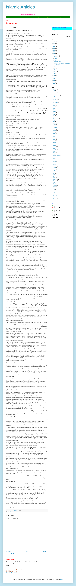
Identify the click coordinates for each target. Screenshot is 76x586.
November (56, 56)
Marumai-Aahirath (56, 155)
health (54, 136)
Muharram (55, 164)
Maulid (54, 157)
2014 (54, 77)
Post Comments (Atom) (15, 553)
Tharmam (55, 194)
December (56, 55)
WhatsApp (55, 195)
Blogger (61, 579)
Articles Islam (55, 101)
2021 (54, 46)
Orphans (54, 166)
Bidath (54, 105)
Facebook (55, 127)
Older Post (45, 551)
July (55, 68)
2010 (54, 82)
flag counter (54, 218)
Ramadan (55, 179)
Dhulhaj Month (56, 118)
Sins (54, 189)
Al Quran (54, 92)
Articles (54, 99)
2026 (54, 41)
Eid (53, 126)
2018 (54, 51)
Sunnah (54, 192)
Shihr (54, 186)
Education (55, 123)
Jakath (54, 142)
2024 (54, 45)
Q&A (54, 174)
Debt (54, 115)
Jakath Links (55, 143)
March (55, 71)
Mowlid (54, 163)
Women (54, 198)
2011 (54, 80)
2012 (54, 78)
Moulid (54, 161)
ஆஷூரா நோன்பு (57, 61)
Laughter (54, 149)
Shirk (54, 188)
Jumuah (54, 146)
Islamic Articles (20, 7)
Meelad (54, 160)
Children (54, 109)
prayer (54, 168)
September (56, 60)
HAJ (54, 135)
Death (54, 114)
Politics (54, 167)
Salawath (55, 185)
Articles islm (55, 102)
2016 (54, 73)
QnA (54, 176)
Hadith (54, 133)
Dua (54, 121)
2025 (54, 43)
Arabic (54, 96)
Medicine (54, 158)
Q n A (54, 173)
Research (55, 180)
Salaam (54, 182)
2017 (54, 53)
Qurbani (54, 177)
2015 (54, 75)
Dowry (54, 120)
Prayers (54, 170)
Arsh (54, 98)
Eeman (54, 124)
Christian (54, 111)
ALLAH (54, 93)
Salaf (54, 183)
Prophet (54, 171)
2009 (54, 83)
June (55, 69)
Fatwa (54, 129)
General (54, 130)
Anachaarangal (56, 95)
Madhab (54, 152)
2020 (54, 48)
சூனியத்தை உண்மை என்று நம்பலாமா (61, 66)
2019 (54, 50)
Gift (53, 132)
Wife (54, 197)
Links (54, 151)
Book (54, 106)
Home (27, 551)
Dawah (54, 112)
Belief (10, 511)
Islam (54, 140)
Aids (54, 90)
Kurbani (54, 148)
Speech (54, 191)
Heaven (54, 137)
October (56, 58)
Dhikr (54, 117)
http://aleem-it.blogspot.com (11, 572)
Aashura (54, 89)
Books (54, 108)
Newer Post (8, 551)
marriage (54, 154)
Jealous (54, 145)
